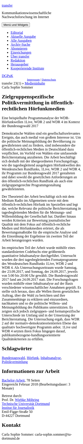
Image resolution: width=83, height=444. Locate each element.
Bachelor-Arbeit (13, 380)
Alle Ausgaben (21, 40)
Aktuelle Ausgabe (23, 36)
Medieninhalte (35, 83)
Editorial (17, 32)
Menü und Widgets (16, 24)
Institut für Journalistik (18, 408)
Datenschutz (49, 79)
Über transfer (20, 56)
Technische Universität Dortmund (26, 404)
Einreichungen (21, 52)
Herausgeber (20, 64)
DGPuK (7, 76)
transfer (7, 5)
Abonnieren (19, 48)
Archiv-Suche (20, 44)
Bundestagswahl (13, 358)
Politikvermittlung (15, 362)
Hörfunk (33, 358)
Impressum (33, 79)
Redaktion (18, 60)
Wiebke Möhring (27, 400)
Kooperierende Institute (27, 68)
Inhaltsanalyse (51, 358)
